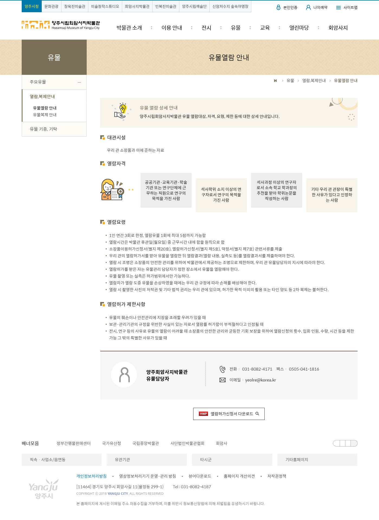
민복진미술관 (165, 6)
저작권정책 (276, 476)
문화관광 (51, 6)
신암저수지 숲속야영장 (230, 6)
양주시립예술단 (194, 6)
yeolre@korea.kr (260, 380)
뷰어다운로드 (200, 476)
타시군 (206, 460)
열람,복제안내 (314, 81)
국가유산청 (111, 443)
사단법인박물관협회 (187, 443)
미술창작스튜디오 (105, 6)
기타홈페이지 (297, 460)
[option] (71, 443)
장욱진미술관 (74, 6)
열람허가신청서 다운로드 (226, 414)
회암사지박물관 (137, 6)
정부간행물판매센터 (74, 443)
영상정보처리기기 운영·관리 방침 (147, 476)
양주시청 (32, 6)
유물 (290, 81)
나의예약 (320, 7)
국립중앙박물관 (145, 443)
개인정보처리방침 (91, 476)
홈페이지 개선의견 (239, 476)
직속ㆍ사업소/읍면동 (48, 460)
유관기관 (122, 460)
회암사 (221, 443)
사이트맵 (351, 7)
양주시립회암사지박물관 (61, 25)
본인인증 (290, 7)
